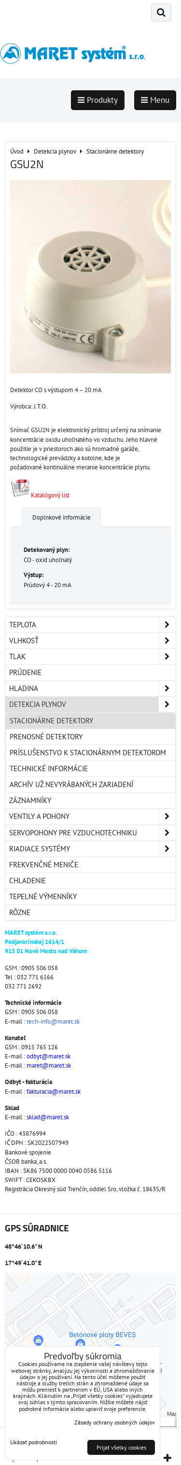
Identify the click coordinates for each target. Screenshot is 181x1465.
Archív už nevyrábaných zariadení (71, 784)
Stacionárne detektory (51, 720)
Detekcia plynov (92, 704)
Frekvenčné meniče (43, 864)
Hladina (92, 688)
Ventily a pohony (92, 816)
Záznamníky (30, 800)
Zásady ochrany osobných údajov (114, 1422)
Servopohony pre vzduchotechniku (92, 833)
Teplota (92, 625)
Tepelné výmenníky (43, 896)
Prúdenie (25, 672)
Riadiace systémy (92, 849)
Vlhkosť (92, 640)
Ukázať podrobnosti (33, 1442)
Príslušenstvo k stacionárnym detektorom (88, 752)
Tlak (92, 656)
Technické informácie (49, 768)
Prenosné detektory (46, 736)
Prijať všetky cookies (121, 1447)
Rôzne (19, 912)
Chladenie (27, 880)
